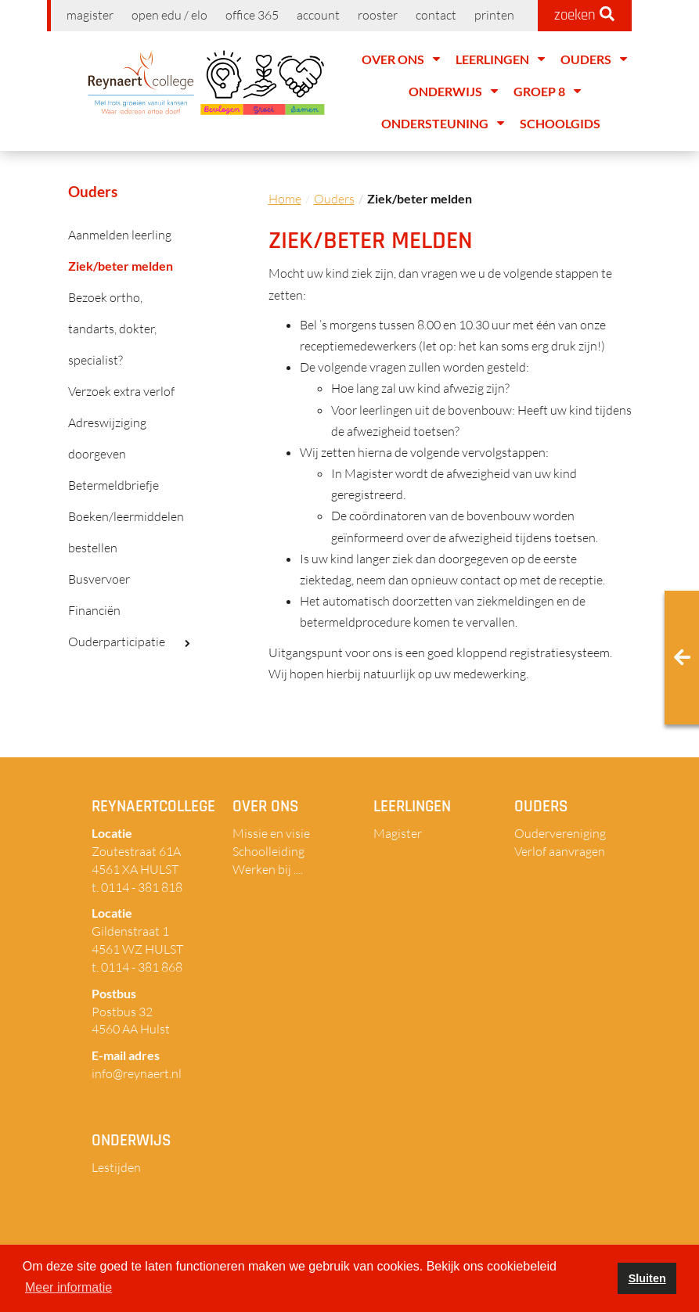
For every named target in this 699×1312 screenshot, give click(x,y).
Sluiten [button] (647, 1278)
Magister (90, 15)
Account (318, 15)
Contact (436, 15)
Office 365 (252, 15)
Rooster (378, 15)
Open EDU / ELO (169, 15)
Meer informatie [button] (68, 1287)
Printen (494, 15)
